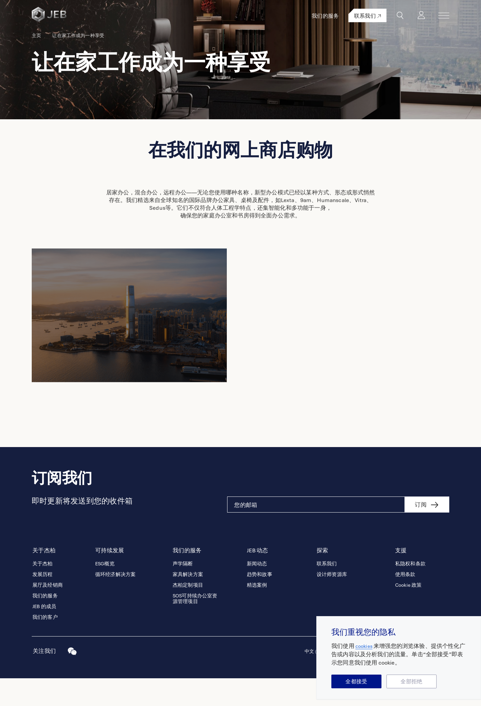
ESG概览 (105, 591)
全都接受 (356, 681)
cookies (364, 646)
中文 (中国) (314, 679)
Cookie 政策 (408, 613)
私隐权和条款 (410, 591)
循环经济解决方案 (115, 602)
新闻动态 (257, 591)
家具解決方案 (188, 602)
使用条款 (405, 602)
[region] (398, 657)
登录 (426, 15)
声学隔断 (183, 591)
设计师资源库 (332, 602)
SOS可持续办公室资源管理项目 (195, 626)
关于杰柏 (42, 591)
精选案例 (257, 613)
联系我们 (376, 16)
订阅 (421, 532)
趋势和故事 (259, 602)
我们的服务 (334, 16)
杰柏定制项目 (188, 613)
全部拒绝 (411, 681)
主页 (36, 60)
